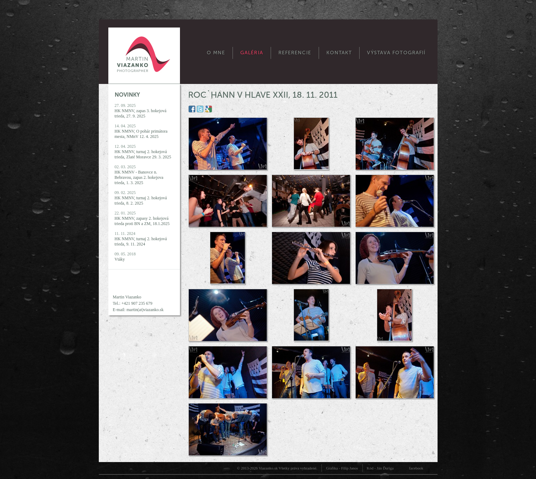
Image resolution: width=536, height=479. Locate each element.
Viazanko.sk (268, 468)
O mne (216, 53)
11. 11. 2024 (141, 239)
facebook (416, 468)
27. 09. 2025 (141, 111)
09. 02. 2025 (141, 198)
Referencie (294, 53)
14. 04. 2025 (141, 131)
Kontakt (339, 53)
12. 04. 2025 (143, 151)
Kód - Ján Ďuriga (380, 468)
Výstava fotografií (396, 53)
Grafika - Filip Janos (342, 468)
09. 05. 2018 (125, 256)
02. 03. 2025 (139, 174)
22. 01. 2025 (142, 218)
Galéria (251, 53)
